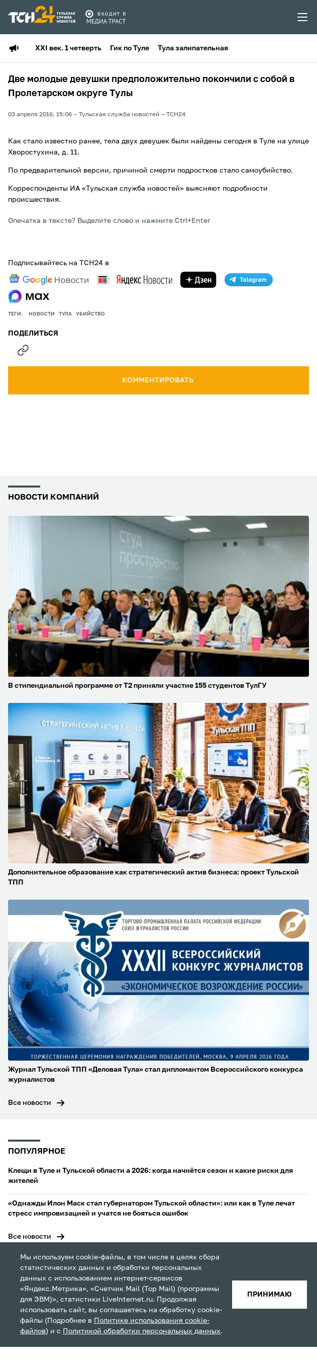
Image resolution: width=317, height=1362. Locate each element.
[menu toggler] (303, 17)
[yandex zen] (198, 280)
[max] (29, 296)
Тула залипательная (193, 48)
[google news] (49, 279)
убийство (90, 313)
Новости (42, 313)
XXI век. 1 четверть (68, 48)
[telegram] (249, 279)
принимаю (269, 1294)
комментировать (158, 380)
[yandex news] (134, 279)
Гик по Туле (129, 48)
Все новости (29, 1102)
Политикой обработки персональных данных (142, 1331)
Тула (65, 313)
